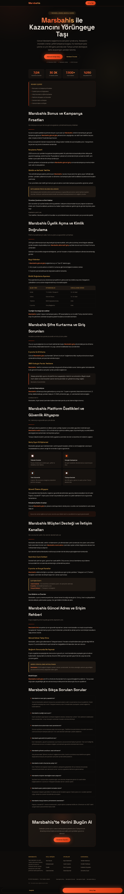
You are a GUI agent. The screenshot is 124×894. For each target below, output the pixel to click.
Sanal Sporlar (67, 870)
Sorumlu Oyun (85, 870)
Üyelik (47, 867)
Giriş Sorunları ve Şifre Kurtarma (42, 94)
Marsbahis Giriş (60, 879)
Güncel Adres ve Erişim (39, 103)
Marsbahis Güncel (70, 879)
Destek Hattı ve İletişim (39, 100)
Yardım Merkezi (85, 860)
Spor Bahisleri (67, 860)
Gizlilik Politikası (85, 864)
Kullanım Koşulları (86, 867)
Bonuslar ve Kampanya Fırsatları (42, 88)
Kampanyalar (50, 864)
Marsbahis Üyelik (80, 879)
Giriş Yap (91, 3)
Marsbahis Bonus (91, 879)
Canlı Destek (50, 870)
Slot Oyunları (67, 867)
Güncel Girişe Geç (53, 57)
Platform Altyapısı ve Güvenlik (41, 97)
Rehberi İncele (72, 57)
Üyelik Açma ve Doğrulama (40, 91)
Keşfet (31, 890)
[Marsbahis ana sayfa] (34, 3)
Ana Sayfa (49, 860)
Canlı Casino (67, 864)
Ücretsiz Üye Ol (62, 840)
